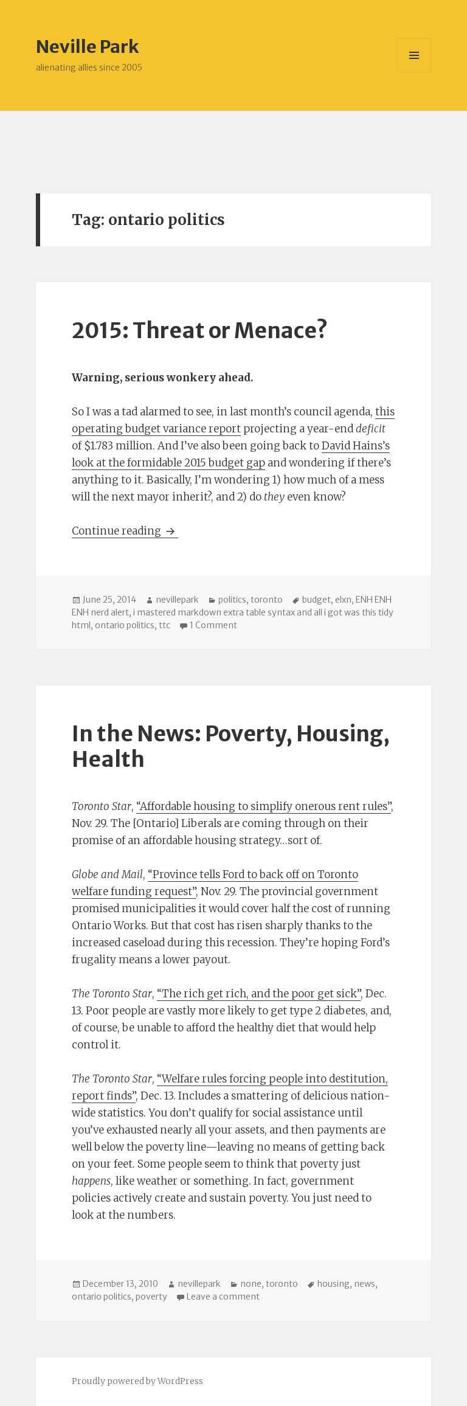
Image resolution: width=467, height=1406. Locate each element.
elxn (343, 599)
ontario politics (124, 625)
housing (333, 1283)
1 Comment (213, 625)
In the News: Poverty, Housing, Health (231, 747)
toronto (267, 599)
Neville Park (87, 46)
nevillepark (177, 599)
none (250, 1283)
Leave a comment (223, 1296)
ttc (164, 625)
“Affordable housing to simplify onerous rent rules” (263, 806)
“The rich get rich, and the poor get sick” (259, 993)
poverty (151, 1296)
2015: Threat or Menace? (200, 330)
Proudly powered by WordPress (137, 1381)
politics (232, 599)
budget (316, 599)
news (364, 1283)
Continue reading (125, 531)
